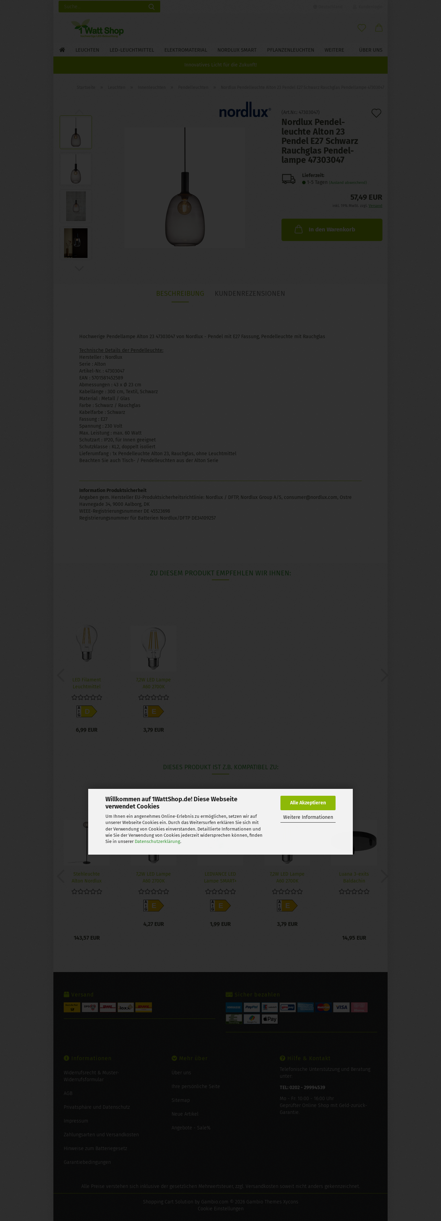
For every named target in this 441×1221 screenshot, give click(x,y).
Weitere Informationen (308, 817)
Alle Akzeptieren (308, 803)
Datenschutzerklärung (157, 841)
